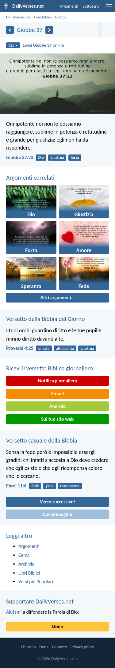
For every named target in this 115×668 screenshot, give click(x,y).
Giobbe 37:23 (19, 157)
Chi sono (28, 647)
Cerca (23, 555)
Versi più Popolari (35, 581)
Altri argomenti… (57, 297)
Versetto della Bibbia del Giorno (45, 318)
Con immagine (57, 514)
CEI (13, 45)
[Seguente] (49, 30)
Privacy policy (82, 647)
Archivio (26, 564)
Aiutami (14, 612)
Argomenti (69, 6)
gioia (49, 485)
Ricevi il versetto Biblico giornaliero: (50, 368)
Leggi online (43, 45)
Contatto (59, 647)
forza (75, 157)
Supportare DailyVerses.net (40, 601)
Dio (41, 157)
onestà (43, 348)
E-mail (57, 394)
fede (35, 485)
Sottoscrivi (91, 6)
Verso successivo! (57, 502)
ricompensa (69, 485)
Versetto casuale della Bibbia (41, 440)
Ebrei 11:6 (16, 486)
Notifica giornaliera (57, 381)
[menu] (109, 8)
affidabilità (65, 348)
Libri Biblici (43, 17)
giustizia (57, 157)
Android (57, 406)
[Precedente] (10, 30)
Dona (57, 626)
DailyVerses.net (18, 17)
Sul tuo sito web (57, 419)
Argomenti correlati (30, 177)
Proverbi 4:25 (19, 348)
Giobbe (61, 17)
